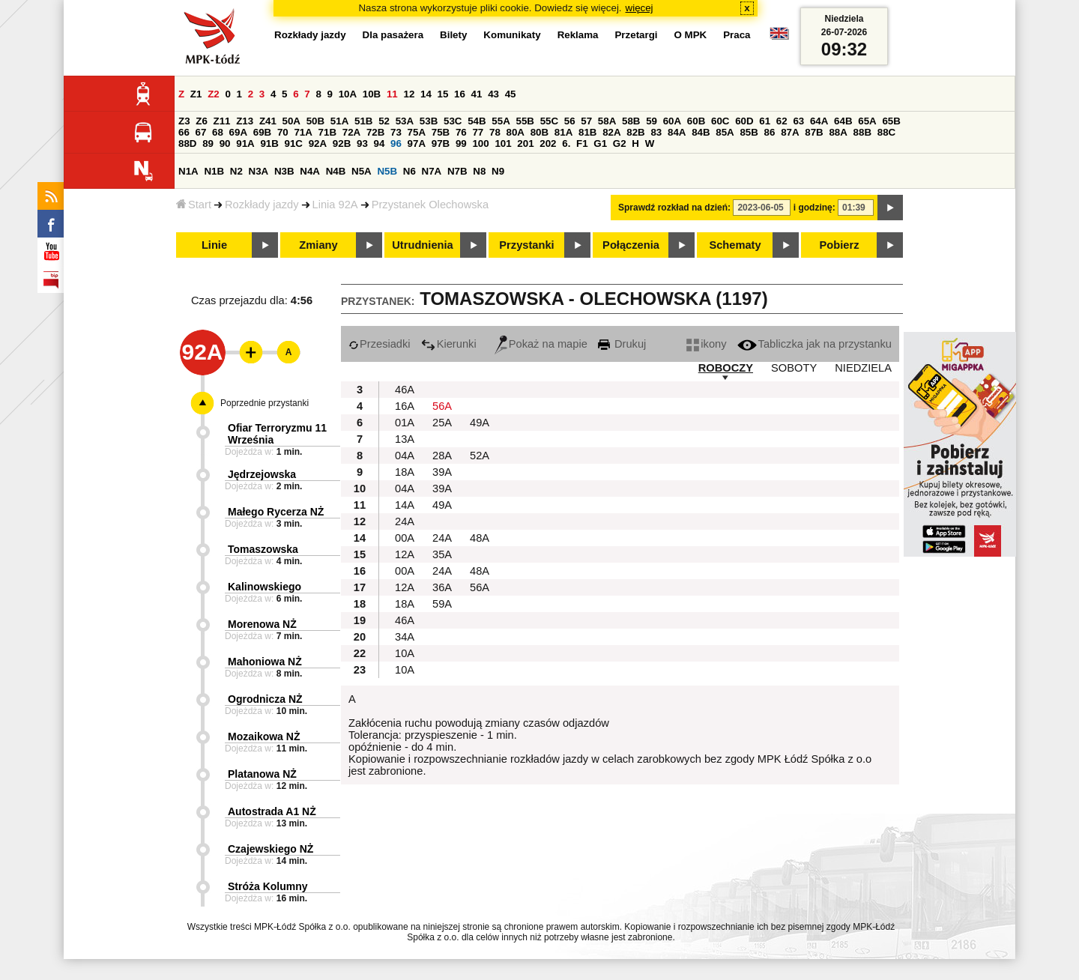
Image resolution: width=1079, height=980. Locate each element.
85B (749, 132)
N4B (336, 171)
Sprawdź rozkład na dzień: (674, 207)
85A (725, 132)
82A (611, 132)
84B (701, 132)
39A (442, 472)
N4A (310, 171)
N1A (188, 171)
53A (405, 121)
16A (404, 406)
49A (479, 423)
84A (677, 132)
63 (798, 121)
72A (351, 132)
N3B (284, 171)
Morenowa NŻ (262, 624)
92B (342, 143)
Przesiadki (379, 344)
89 (208, 143)
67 (201, 132)
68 (217, 132)
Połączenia (630, 245)
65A (867, 121)
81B (587, 132)
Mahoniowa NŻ (265, 662)
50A (291, 121)
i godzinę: (814, 207)
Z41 (267, 121)
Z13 (244, 121)
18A (404, 472)
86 (770, 132)
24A (404, 521)
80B (539, 132)
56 (569, 121)
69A (238, 132)
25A (442, 423)
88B (862, 132)
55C (549, 121)
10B (372, 94)
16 (459, 94)
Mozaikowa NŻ (264, 736)
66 (184, 132)
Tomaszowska (263, 549)
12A (404, 554)
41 (477, 94)
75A (417, 132)
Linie (214, 245)
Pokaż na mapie (541, 344)
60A (672, 121)
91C (294, 143)
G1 (600, 143)
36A (442, 587)
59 (651, 121)
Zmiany (318, 245)
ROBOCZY (725, 368)
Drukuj (622, 344)
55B (525, 121)
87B (814, 132)
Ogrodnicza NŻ (265, 699)
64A (819, 121)
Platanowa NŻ (262, 774)
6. (566, 143)
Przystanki (526, 245)
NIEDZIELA (863, 368)
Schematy (735, 245)
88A (838, 132)
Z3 (184, 121)
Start (193, 205)
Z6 (202, 121)
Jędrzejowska (262, 474)
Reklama (578, 34)
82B (635, 132)
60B (696, 121)
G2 (619, 143)
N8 (479, 171)
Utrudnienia (422, 245)
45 (510, 94)
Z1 (196, 94)
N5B (387, 171)
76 (461, 132)
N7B (457, 171)
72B (375, 132)
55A (501, 121)
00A (404, 538)
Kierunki (449, 344)
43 (493, 94)
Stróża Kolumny (268, 886)
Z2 (214, 94)
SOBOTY (794, 368)
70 (282, 132)
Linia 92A (335, 205)
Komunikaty (511, 34)
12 (408, 94)
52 (384, 121)
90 (225, 143)
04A (404, 456)
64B (843, 121)
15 (443, 94)
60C (720, 121)
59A (442, 604)
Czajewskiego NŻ (270, 849)
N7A (432, 171)
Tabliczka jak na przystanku (814, 344)
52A (479, 456)
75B (441, 132)
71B (327, 132)
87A (790, 132)
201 (525, 143)
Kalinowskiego (264, 587)
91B (269, 143)
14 (426, 94)
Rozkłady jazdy (262, 205)
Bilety (453, 34)
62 (782, 121)
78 (495, 132)
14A (404, 505)
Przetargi (635, 34)
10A (348, 94)
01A (404, 423)
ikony (706, 344)
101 (503, 143)
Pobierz (839, 245)
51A (339, 121)
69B (262, 132)
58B (631, 121)
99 (461, 143)
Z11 (222, 121)
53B (429, 121)
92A (318, 143)
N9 (498, 171)
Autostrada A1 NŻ (272, 811)
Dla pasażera (393, 34)
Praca (736, 34)
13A (404, 439)
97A (417, 143)
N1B (214, 171)
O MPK (690, 34)
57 (586, 121)
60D (744, 121)
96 (396, 143)
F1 (582, 143)
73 (396, 132)
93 (362, 143)
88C (886, 132)
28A (442, 456)
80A (516, 132)
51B (363, 121)
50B (315, 121)
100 (480, 143)
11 (392, 94)
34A (404, 637)
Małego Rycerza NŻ (276, 512)
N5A (361, 171)
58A (607, 121)
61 (764, 121)
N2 (236, 171)
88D (187, 143)
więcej (639, 7)
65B (891, 121)
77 (477, 132)
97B (441, 143)
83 (656, 132)
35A (442, 554)
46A (404, 390)
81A (563, 132)
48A (479, 538)
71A (303, 132)
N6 (409, 171)
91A (245, 143)
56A (442, 406)
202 (548, 143)
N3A (259, 171)
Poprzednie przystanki (264, 403)
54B (477, 121)
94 (379, 143)
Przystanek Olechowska (430, 205)
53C (453, 121)
